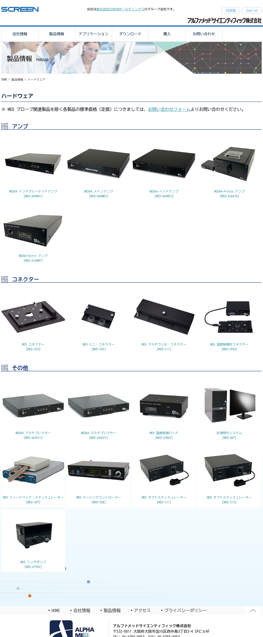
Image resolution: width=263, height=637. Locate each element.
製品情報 (56, 34)
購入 (167, 34)
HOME (4, 79)
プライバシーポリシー (185, 610)
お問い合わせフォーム (169, 109)
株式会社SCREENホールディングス (120, 9)
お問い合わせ (204, 34)
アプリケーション (93, 34)
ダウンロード (130, 34)
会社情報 (19, 34)
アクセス (142, 610)
